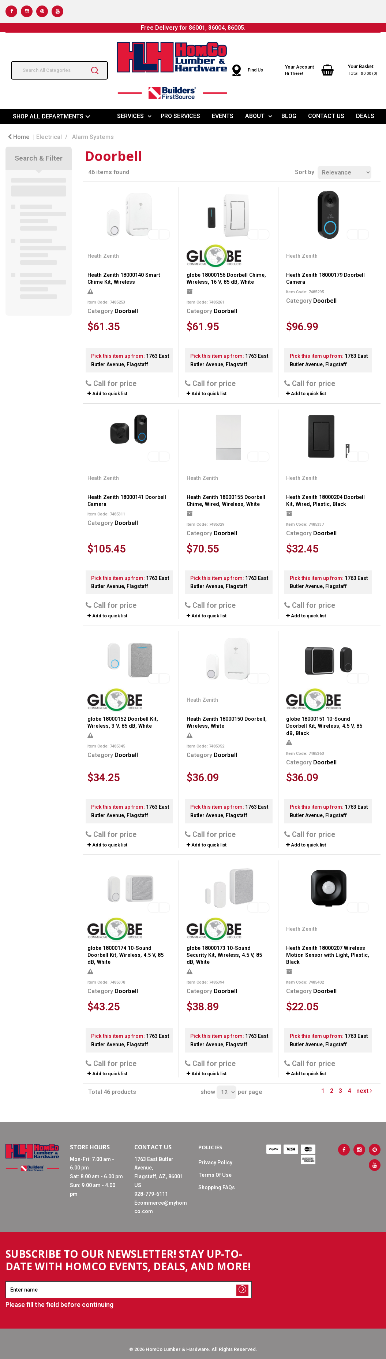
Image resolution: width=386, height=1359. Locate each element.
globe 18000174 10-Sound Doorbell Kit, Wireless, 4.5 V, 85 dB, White (125, 955)
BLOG (288, 116)
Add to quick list (107, 393)
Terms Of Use (215, 1175)
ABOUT (255, 116)
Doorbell (126, 311)
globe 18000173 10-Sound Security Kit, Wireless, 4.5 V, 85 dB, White (224, 955)
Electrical (49, 136)
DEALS (365, 116)
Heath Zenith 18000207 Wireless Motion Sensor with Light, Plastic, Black (327, 955)
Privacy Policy (215, 1162)
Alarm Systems (93, 136)
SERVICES (130, 116)
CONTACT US (326, 116)
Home (19, 136)
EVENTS (222, 116)
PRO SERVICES (180, 116)
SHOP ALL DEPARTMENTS (48, 116)
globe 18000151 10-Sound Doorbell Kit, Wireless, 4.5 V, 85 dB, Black (324, 726)
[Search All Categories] (59, 70)
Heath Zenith (103, 256)
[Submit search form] (95, 70)
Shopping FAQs (216, 1187)
